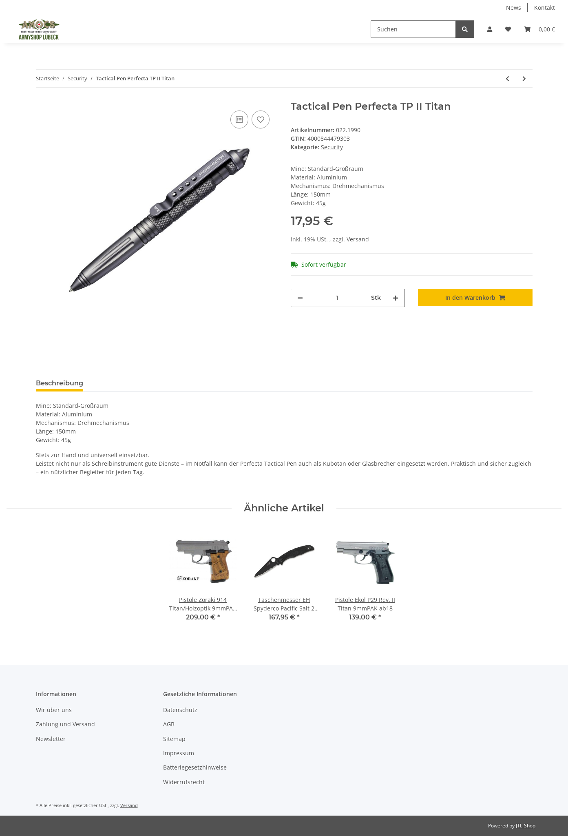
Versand (358, 239)
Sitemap (174, 739)
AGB (169, 724)
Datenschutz (180, 710)
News (513, 7)
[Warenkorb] (539, 29)
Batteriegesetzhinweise (195, 767)
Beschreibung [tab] (59, 383)
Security (332, 147)
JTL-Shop (525, 825)
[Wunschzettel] (508, 29)
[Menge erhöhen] (395, 298)
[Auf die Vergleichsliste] (239, 119)
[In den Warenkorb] (475, 297)
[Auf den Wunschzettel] (261, 119)
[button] (490, 29)
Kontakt (544, 7)
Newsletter (51, 739)
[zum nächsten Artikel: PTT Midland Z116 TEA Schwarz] (524, 78)
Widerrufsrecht (184, 782)
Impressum (178, 753)
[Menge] (337, 298)
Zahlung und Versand (65, 724)
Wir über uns (54, 710)
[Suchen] (413, 29)
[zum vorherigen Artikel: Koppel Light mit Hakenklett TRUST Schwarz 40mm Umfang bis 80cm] (507, 78)
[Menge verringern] (300, 298)
